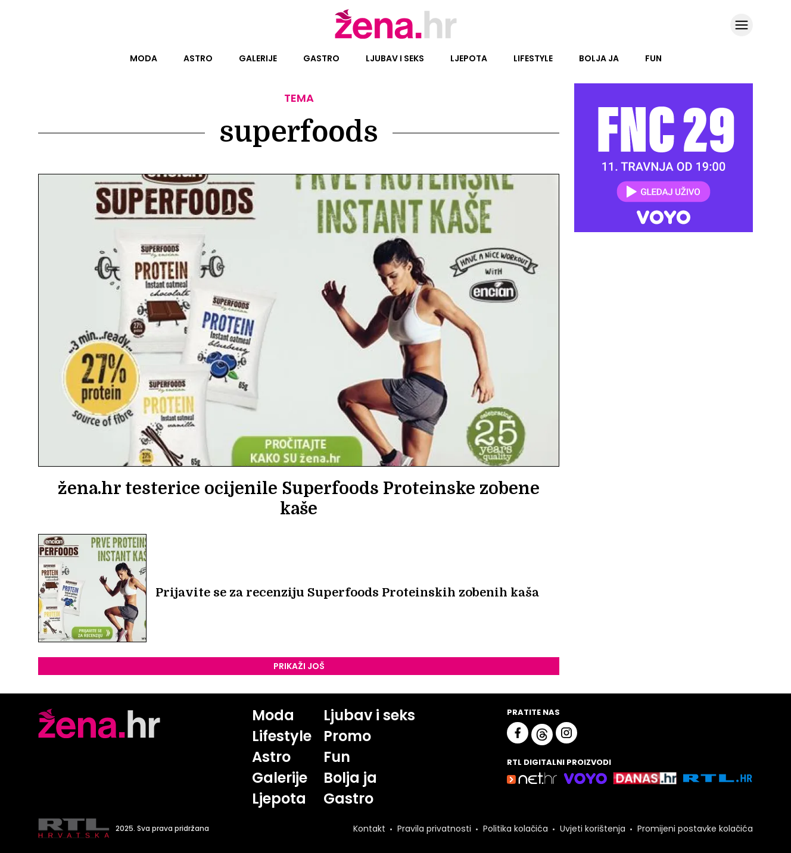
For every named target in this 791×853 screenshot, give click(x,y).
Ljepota (468, 58)
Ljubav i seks (395, 58)
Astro (198, 58)
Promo (347, 736)
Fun (653, 58)
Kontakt (369, 828)
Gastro (321, 58)
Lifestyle (533, 58)
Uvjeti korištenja (592, 828)
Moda (143, 58)
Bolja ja (599, 58)
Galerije (258, 58)
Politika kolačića (515, 828)
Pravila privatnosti (434, 828)
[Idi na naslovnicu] (396, 37)
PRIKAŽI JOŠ (299, 666)
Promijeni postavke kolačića (695, 828)
